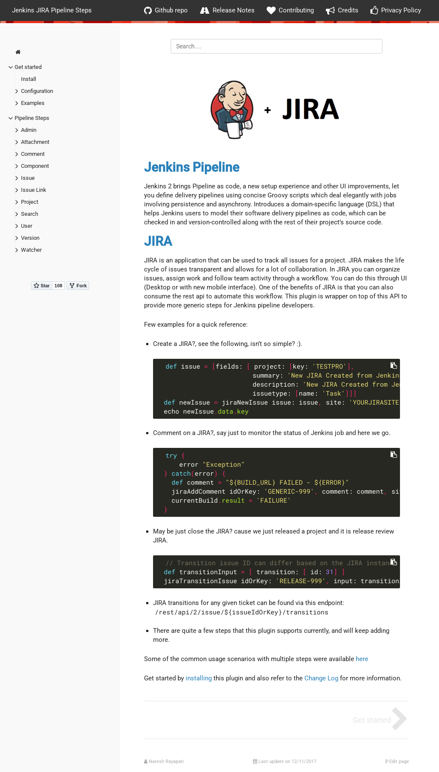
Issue (28, 178)
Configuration (37, 91)
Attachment (35, 142)
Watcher (31, 250)
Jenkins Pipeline (191, 167)
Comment (33, 154)
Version (30, 238)
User (26, 226)
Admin (28, 130)
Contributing (290, 10)
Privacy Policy (395, 10)
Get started (28, 67)
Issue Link (33, 190)
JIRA (158, 241)
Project (29, 202)
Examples (33, 103)
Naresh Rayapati (166, 761)
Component (35, 166)
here (362, 659)
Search (29, 214)
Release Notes (227, 10)
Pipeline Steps (32, 118)
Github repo (166, 10)
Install (28, 79)
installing (199, 678)
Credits (342, 10)
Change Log (321, 678)
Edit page (397, 761)
